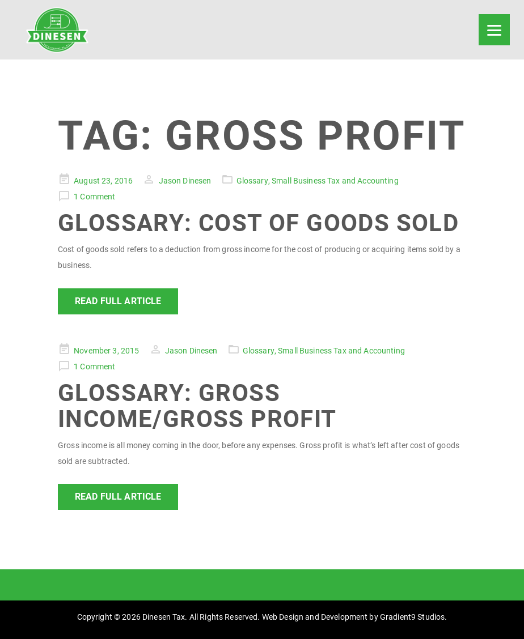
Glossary (252, 180)
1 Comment (94, 196)
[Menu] (494, 29)
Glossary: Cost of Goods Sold (258, 223)
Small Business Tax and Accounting (335, 180)
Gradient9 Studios (412, 616)
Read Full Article (118, 301)
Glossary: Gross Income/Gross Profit (197, 406)
